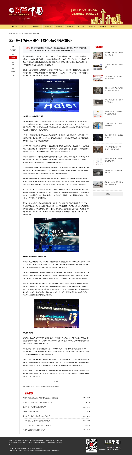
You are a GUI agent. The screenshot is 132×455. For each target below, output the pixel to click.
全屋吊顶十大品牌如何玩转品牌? (34, 407)
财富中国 (18, 33)
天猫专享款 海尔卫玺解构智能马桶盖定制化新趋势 (41, 398)
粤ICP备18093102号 (20, 448)
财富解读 (103, 26)
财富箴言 (92, 26)
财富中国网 (19, 450)
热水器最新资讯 (27, 33)
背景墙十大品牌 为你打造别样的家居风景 (37, 402)
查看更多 (108, 194)
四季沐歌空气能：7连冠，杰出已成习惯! (37, 425)
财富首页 (14, 26)
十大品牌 (36, 26)
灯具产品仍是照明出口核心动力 (34, 430)
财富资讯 (114, 26)
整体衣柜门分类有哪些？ (31, 412)
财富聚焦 (48, 26)
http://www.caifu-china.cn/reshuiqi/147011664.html (45, 386)
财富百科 (59, 26)
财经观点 (70, 26)
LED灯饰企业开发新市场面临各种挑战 (36, 421)
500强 (25, 26)
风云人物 (81, 26)
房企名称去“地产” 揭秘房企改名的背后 (36, 416)
